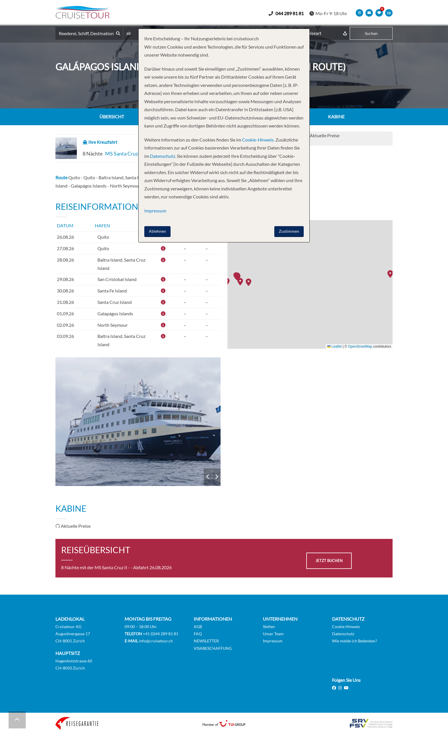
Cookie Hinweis (346, 626)
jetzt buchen (329, 561)
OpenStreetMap (360, 347)
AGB (198, 626)
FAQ (198, 634)
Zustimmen (289, 231)
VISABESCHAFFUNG (213, 648)
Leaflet (334, 347)
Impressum (273, 641)
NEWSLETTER (206, 641)
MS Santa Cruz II (123, 154)
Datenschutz (343, 634)
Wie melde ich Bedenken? (354, 641)
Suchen (371, 33)
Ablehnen (157, 231)
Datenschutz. (163, 156)
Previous (208, 477)
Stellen (269, 626)
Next (216, 477)
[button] (391, 274)
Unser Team (273, 634)
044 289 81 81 (292, 13)
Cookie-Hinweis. (258, 139)
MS (138, 422)
